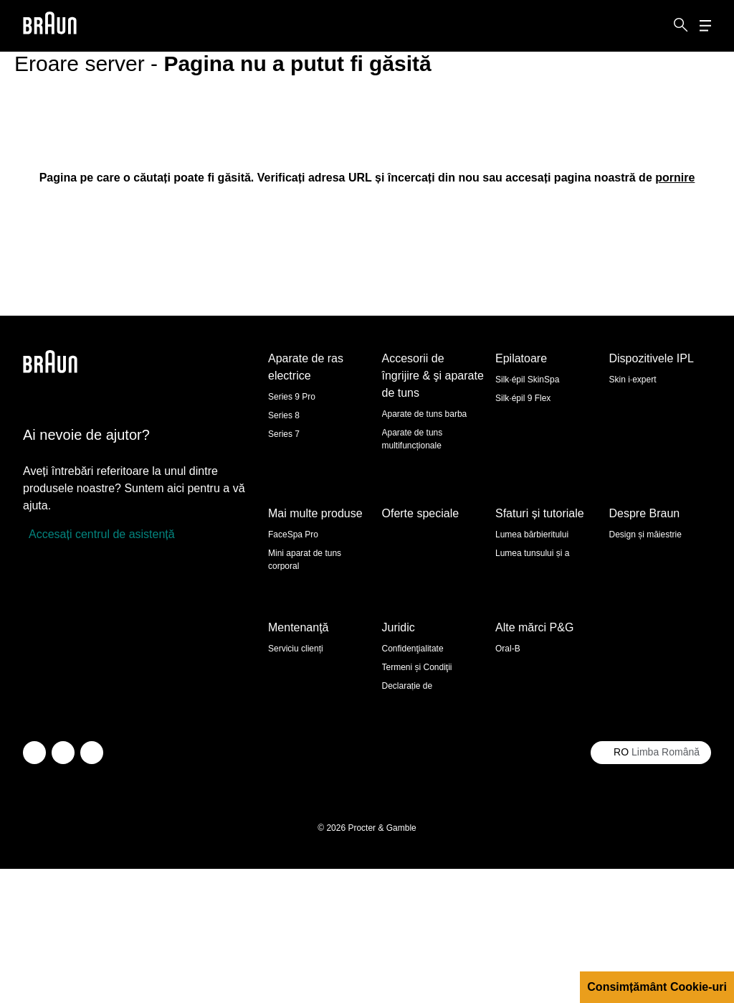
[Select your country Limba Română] (651, 886)
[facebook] (63, 886)
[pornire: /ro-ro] (675, 177)
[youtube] (91, 886)
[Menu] (705, 26)
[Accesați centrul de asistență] (99, 534)
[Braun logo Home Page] (50, 26)
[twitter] (34, 886)
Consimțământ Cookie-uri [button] (657, 987)
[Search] (681, 26)
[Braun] (50, 26)
